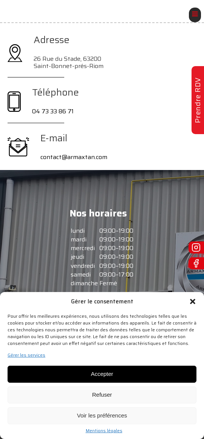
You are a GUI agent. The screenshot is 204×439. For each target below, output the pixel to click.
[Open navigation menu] (195, 15)
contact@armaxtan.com (73, 157)
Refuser (102, 394)
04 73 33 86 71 (53, 111)
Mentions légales (104, 430)
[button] (192, 301)
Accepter (102, 374)
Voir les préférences (102, 415)
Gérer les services (26, 355)
